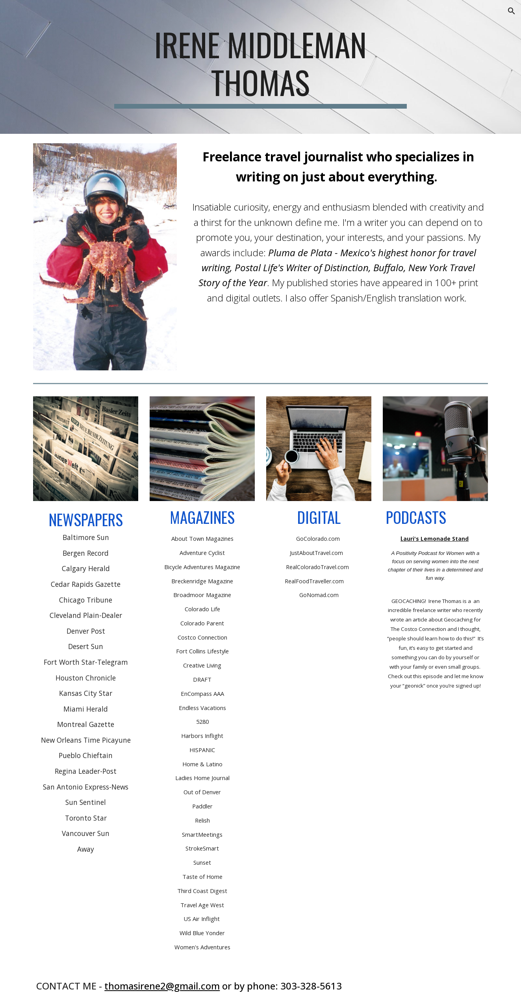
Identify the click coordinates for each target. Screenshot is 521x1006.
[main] (260, 67)
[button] (511, 11)
